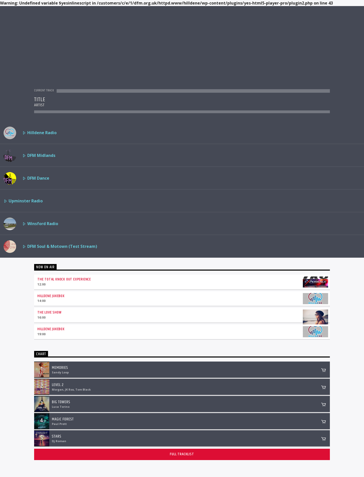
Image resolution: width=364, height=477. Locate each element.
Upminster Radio (23, 201)
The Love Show (49, 312)
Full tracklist (182, 454)
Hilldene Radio (30, 133)
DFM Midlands (29, 155)
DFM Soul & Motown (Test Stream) (50, 246)
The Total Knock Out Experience (64, 279)
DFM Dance (26, 178)
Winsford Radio (31, 224)
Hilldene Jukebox (51, 296)
